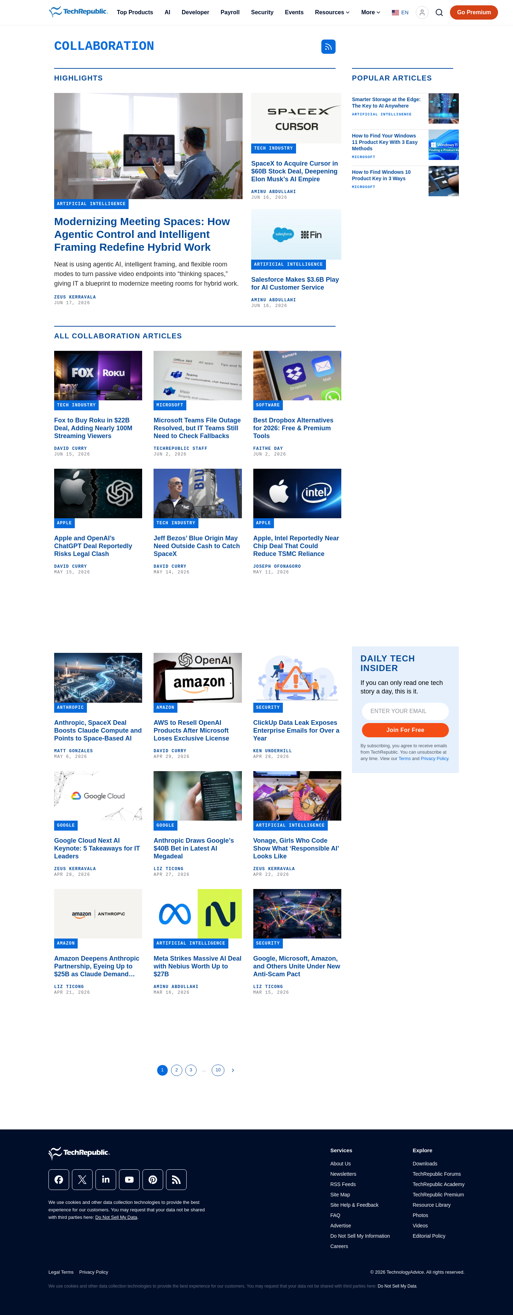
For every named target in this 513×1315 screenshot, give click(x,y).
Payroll (230, 12)
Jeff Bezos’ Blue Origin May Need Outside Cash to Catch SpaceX (197, 546)
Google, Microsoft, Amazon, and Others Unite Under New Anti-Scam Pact (296, 966)
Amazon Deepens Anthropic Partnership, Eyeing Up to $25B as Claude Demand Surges (96, 966)
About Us (340, 1163)
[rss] (176, 1179)
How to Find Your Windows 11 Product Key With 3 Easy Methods (385, 142)
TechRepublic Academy (439, 1184)
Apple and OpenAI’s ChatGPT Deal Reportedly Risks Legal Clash (93, 546)
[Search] (439, 12)
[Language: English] (400, 12)
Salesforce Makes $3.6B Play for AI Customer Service (295, 283)
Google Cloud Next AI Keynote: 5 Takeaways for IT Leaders (97, 848)
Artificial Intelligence (382, 114)
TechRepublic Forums (437, 1174)
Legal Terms (61, 1272)
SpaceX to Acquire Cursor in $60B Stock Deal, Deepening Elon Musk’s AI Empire (294, 171)
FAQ (335, 1215)
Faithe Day (268, 449)
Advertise (340, 1225)
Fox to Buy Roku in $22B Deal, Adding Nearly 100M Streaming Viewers (93, 428)
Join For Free (406, 730)
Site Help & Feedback (354, 1205)
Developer (195, 12)
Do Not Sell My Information (360, 1236)
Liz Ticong (168, 869)
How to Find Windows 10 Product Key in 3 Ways (381, 175)
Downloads (425, 1163)
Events (294, 12)
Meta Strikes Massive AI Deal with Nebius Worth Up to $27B (197, 966)
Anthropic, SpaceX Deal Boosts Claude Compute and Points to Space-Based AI (98, 730)
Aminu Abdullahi (273, 192)
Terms (405, 758)
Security (262, 12)
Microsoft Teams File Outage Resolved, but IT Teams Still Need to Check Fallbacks (197, 428)
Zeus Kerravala (75, 297)
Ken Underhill (272, 751)
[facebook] (58, 1179)
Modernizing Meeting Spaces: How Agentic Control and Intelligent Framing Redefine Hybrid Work (142, 234)
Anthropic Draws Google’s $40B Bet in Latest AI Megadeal (194, 848)
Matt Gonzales (73, 751)
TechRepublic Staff (180, 449)
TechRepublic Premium (438, 1194)
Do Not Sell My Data (116, 1217)
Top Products (135, 12)
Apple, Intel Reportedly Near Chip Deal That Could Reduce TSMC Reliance (296, 546)
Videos (420, 1225)
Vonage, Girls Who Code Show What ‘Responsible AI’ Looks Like (296, 848)
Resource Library (432, 1205)
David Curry (70, 449)
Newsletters (343, 1174)
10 (218, 1069)
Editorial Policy (429, 1236)
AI (167, 12)
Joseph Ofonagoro (277, 567)
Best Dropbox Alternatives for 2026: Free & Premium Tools (293, 428)
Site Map (340, 1194)
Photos (420, 1215)
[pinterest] (152, 1179)
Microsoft (363, 157)
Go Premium (474, 12)
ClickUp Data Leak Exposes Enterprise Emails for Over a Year (296, 730)
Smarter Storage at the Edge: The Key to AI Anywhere (386, 103)
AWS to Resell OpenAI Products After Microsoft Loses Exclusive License (191, 730)
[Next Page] (233, 1070)
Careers (339, 1246)
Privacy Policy (434, 758)
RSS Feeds (343, 1184)
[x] (82, 1179)
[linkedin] (105, 1179)
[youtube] (129, 1179)
